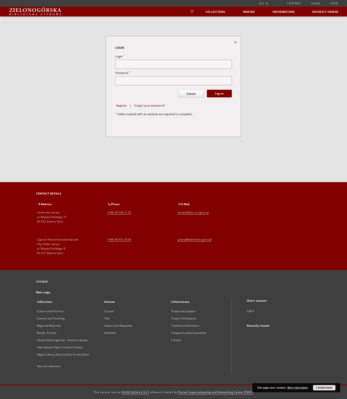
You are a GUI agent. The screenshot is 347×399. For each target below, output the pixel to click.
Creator (109, 311)
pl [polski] (267, 3)
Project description (183, 311)
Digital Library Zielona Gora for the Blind (63, 354)
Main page (43, 292)
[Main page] (192, 12)
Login (334, 3)
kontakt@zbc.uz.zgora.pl (193, 212)
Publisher (110, 333)
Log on (219, 93)
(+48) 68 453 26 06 (119, 239)
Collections (215, 12)
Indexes (249, 12)
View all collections (49, 366)
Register (121, 106)
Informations (283, 12)
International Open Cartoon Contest (59, 347)
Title (107, 318)
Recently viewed (325, 12)
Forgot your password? (149, 106)
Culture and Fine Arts (50, 311)
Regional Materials (49, 326)
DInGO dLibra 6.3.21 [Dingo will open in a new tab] (135, 392)
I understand (324, 387)
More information (298, 387)
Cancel (191, 94)
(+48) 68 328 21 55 (119, 212)
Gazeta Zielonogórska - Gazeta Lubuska (62, 340)
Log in (251, 311)
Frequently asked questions (188, 333)
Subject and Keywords (118, 326)
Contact (176, 340)
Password (122, 73)
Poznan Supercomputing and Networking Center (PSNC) (215, 392)
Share (315, 3)
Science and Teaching (51, 318)
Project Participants (183, 318)
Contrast (294, 3)
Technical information (185, 326)
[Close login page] (235, 42)
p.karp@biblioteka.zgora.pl (195, 239)
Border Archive (46, 333)
